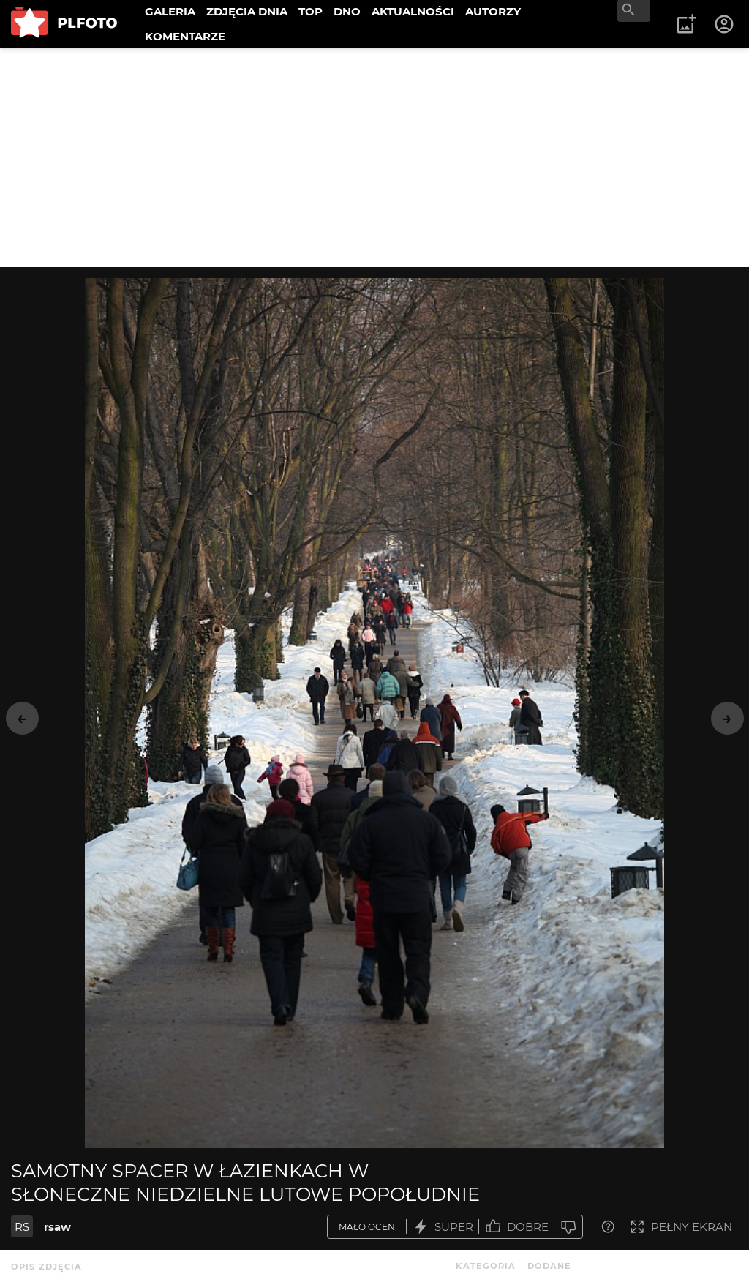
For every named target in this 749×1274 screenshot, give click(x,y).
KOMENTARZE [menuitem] (185, 36)
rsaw (57, 1227)
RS (22, 1227)
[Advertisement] (374, 157)
